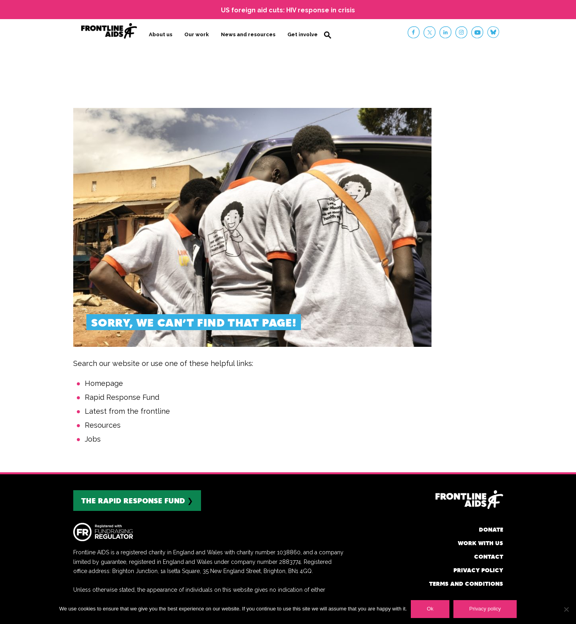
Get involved (304, 34)
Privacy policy (478, 570)
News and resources (248, 34)
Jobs (93, 439)
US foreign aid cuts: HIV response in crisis (288, 10)
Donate (491, 529)
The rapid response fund (133, 500)
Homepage (104, 383)
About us (160, 34)
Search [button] (327, 35)
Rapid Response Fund (122, 397)
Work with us (480, 543)
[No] (566, 609)
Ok (430, 609)
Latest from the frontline (127, 411)
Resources (103, 425)
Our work (196, 34)
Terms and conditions (466, 583)
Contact (488, 556)
